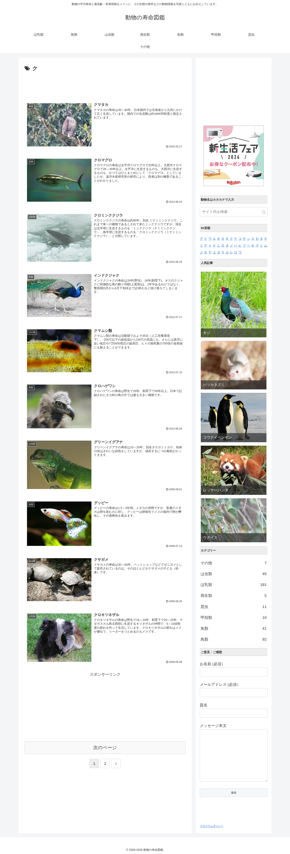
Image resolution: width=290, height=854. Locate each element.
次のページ (105, 750)
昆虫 (234, 606)
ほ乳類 (234, 584)
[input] (233, 211)
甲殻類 (234, 617)
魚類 (234, 628)
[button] (263, 212)
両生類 (234, 595)
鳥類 (234, 639)
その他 (234, 563)
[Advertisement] (105, 84)
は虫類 (234, 573)
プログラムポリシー (211, 826)
